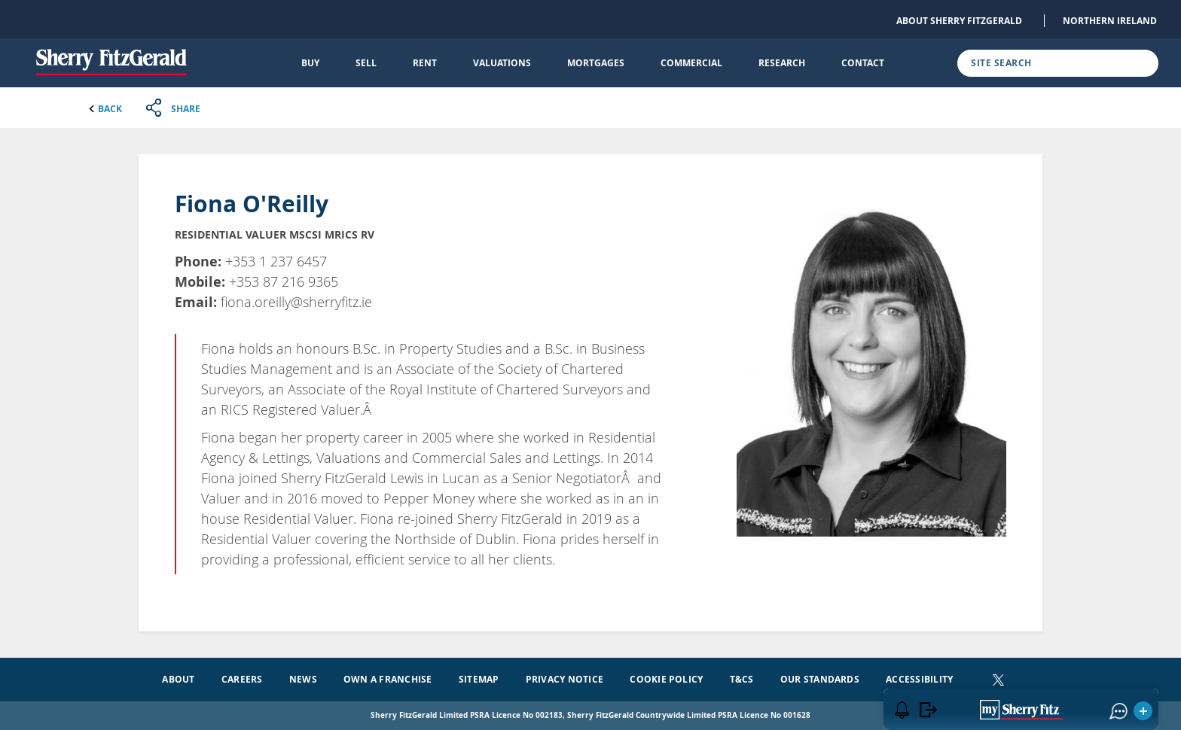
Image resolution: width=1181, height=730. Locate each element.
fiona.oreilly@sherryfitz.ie (296, 302)
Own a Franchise (387, 679)
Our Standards (819, 679)
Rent (425, 62)
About (178, 679)
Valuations (502, 62)
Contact (862, 62)
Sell (366, 62)
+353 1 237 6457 (276, 261)
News (303, 679)
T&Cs (742, 679)
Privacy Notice (564, 679)
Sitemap (479, 679)
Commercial (691, 62)
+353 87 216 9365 (283, 281)
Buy (310, 62)
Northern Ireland (1110, 20)
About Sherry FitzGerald (959, 20)
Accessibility (919, 679)
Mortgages (595, 62)
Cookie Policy (666, 679)
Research (781, 62)
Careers (242, 679)
